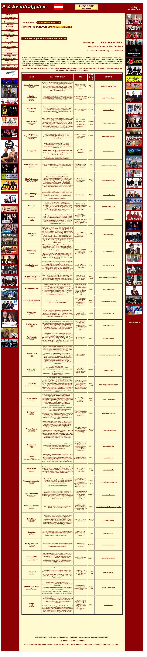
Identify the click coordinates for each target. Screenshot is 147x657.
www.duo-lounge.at (108, 151)
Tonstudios (10, 48)
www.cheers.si (108, 458)
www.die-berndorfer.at (108, 399)
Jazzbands (10, 27)
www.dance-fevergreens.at (108, 86)
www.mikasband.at (108, 469)
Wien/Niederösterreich (98, 46)
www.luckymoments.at (108, 545)
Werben (10, 63)
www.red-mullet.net (108, 110)
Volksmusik (10, 39)
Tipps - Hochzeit (10, 17)
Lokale (9, 53)
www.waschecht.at (108, 265)
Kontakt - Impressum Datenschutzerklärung (10, 66)
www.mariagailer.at (108, 289)
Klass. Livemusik (9, 34)
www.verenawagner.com (109, 430)
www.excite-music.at (108, 98)
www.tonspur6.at (108, 572)
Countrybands (9, 31)
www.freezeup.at (108, 234)
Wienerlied (10, 36)
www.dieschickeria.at (108, 558)
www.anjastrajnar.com (108, 587)
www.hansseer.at (108, 533)
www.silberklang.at (108, 251)
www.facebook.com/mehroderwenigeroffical (108, 507)
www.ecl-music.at (108, 520)
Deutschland (117, 51)
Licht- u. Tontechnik (10, 46)
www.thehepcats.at (108, 338)
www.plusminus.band (109, 195)
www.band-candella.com (109, 123)
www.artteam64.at (108, 219)
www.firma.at (134, 322)
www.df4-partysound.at (108, 413)
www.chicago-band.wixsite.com (108, 384)
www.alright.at (108, 605)
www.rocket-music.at (108, 136)
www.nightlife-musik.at (108, 206)
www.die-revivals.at (108, 325)
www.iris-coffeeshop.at (108, 495)
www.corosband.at (108, 446)
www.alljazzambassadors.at (109, 482)
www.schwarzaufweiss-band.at (108, 277)
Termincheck (9, 60)
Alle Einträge (88, 43)
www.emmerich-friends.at (108, 301)
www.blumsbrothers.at (108, 180)
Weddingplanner (10, 56)
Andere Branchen (9, 58)
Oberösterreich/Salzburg (98, 51)
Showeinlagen (10, 51)
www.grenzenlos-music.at (108, 165)
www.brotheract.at (108, 313)
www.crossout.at (108, 370)
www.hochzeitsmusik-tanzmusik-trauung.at (108, 355)
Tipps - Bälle (9, 19)
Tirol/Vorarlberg (116, 46)
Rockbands (10, 29)
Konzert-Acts (9, 41)
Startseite (9, 15)
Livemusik (9, 24)
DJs (9, 44)
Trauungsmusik (9, 22)
